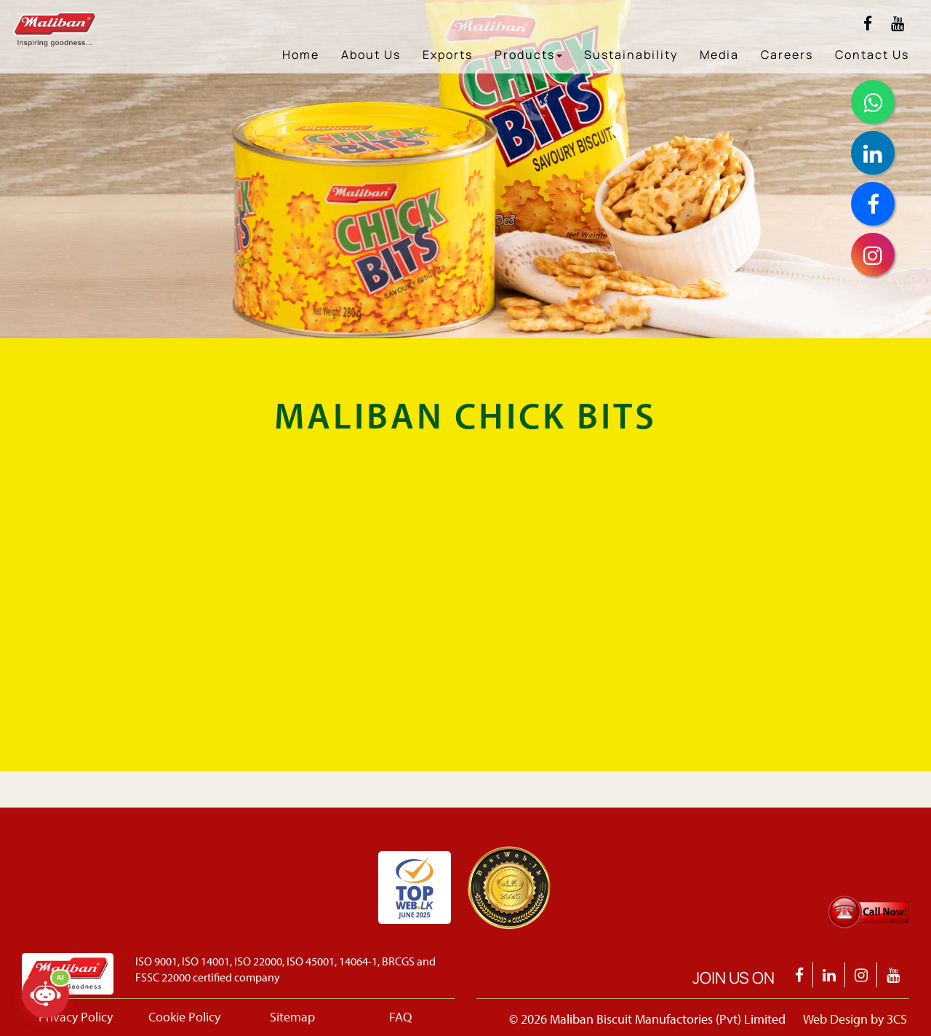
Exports (448, 55)
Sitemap (292, 1016)
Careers (787, 55)
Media (719, 55)
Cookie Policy (184, 1016)
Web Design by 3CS (855, 1019)
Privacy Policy (76, 1016)
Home (300, 55)
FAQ (400, 1016)
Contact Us (872, 55)
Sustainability (631, 55)
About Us (371, 55)
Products (528, 55)
